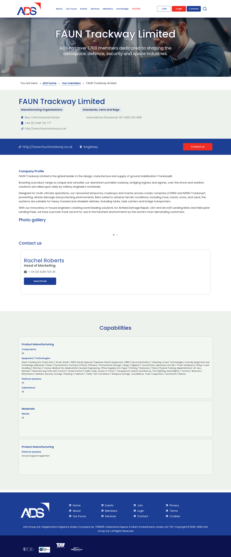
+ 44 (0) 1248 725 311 (41, 272)
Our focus (71, 8)
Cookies (175, 516)
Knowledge (122, 8)
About (59, 8)
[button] (114, 234)
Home (77, 505)
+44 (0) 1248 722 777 (38, 123)
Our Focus (79, 516)
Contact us (197, 146)
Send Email (40, 281)
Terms (174, 511)
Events (83, 8)
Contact (194, 8)
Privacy (174, 505)
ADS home (49, 83)
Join (164, 8)
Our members (71, 83)
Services (95, 8)
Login (179, 8)
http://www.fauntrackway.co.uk (45, 128)
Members (108, 8)
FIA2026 (136, 8)
